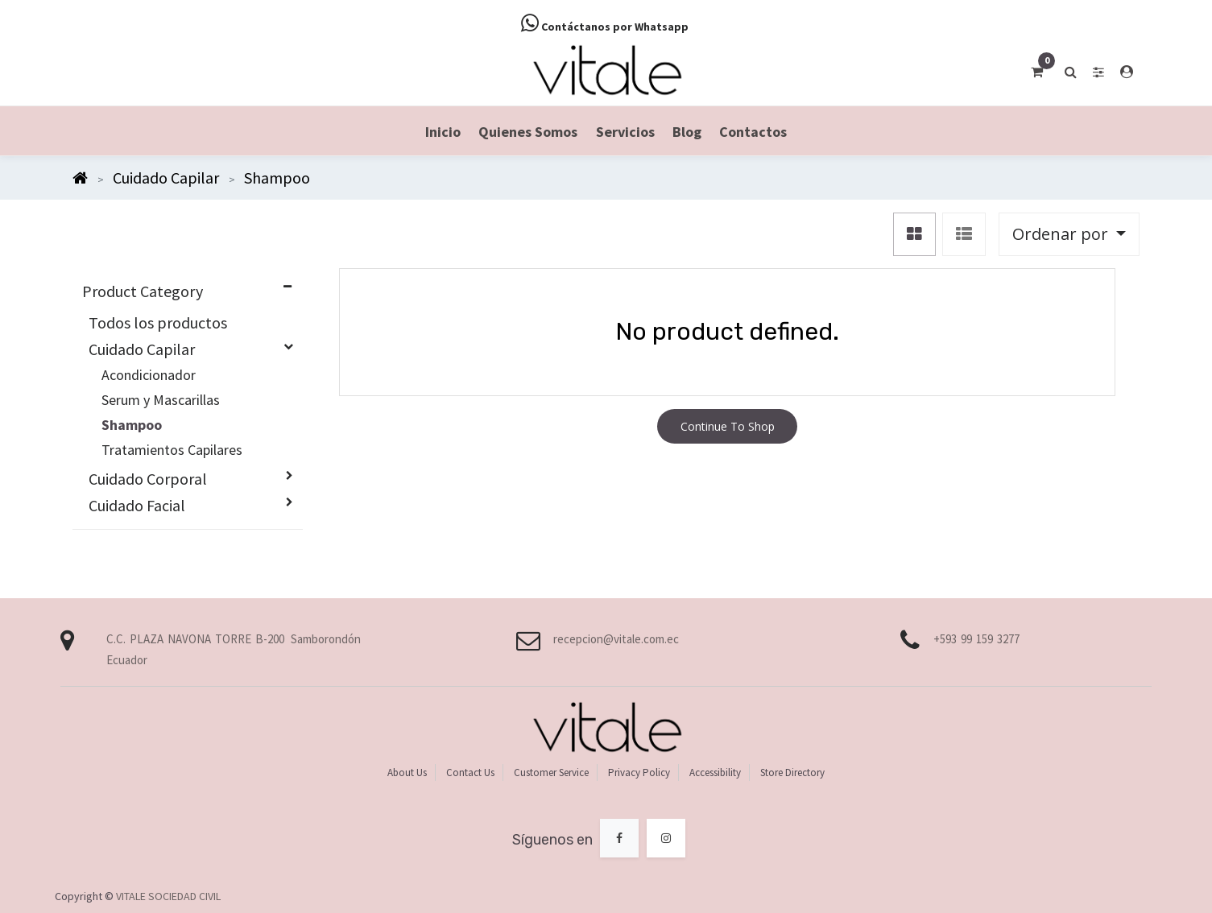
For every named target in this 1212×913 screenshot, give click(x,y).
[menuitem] (442, 130)
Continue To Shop (727, 426)
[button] (1069, 234)
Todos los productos (158, 323)
